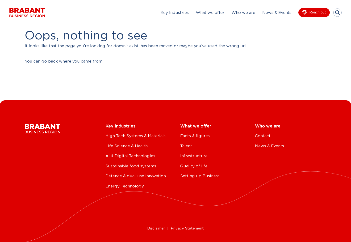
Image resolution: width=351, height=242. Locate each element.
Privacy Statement (187, 228)
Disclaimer (156, 228)
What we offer (210, 13)
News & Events (276, 13)
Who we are (243, 13)
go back (50, 61)
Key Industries (175, 13)
